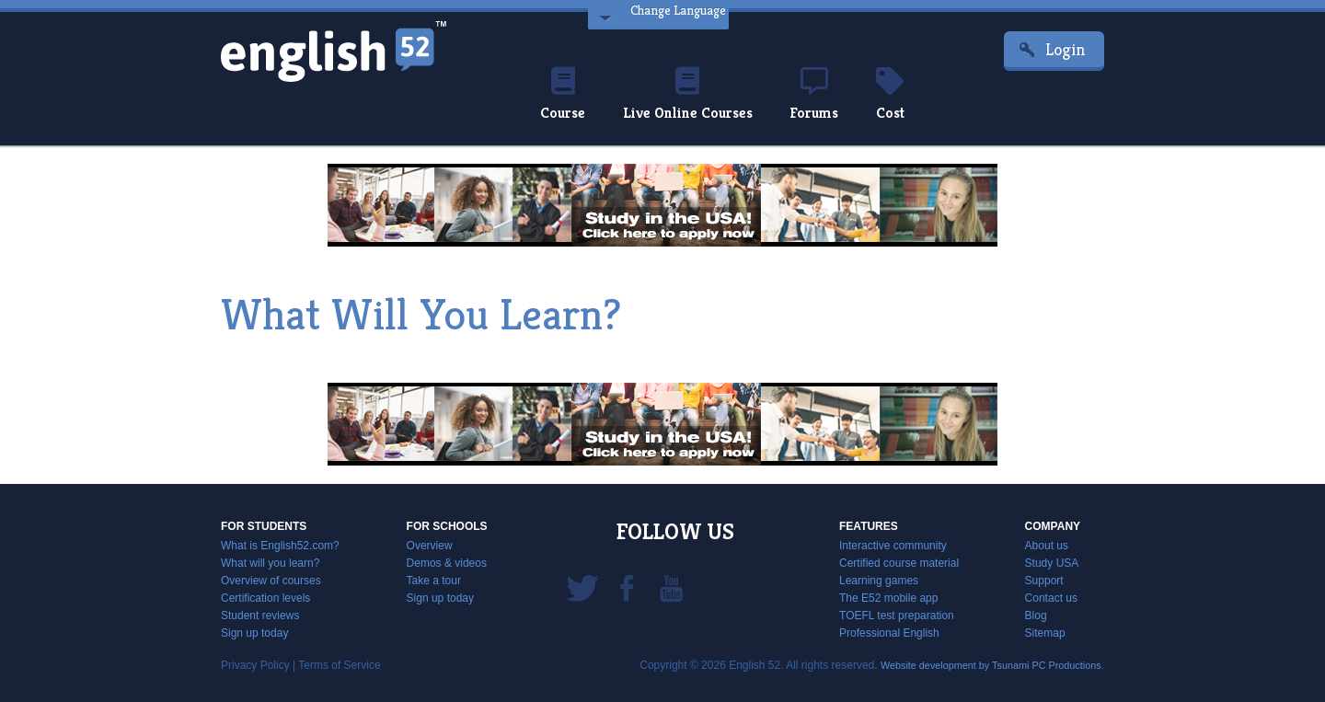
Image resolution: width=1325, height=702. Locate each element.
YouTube (670, 587)
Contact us (1051, 598)
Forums (822, 95)
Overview (430, 545)
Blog (1036, 615)
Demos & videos (447, 563)
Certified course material (899, 563)
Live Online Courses (684, 95)
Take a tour (434, 580)
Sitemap (1045, 633)
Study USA (1052, 563)
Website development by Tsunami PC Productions (979, 665)
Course (549, 95)
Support (1044, 580)
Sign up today (254, 633)
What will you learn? (270, 563)
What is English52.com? (280, 545)
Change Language (672, 16)
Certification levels (265, 598)
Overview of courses (271, 580)
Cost (903, 95)
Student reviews (260, 615)
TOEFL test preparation (896, 615)
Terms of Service (339, 665)
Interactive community (893, 545)
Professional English (889, 633)
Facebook (626, 587)
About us (1046, 545)
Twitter (582, 587)
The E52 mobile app (888, 598)
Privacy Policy (255, 665)
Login (1065, 49)
